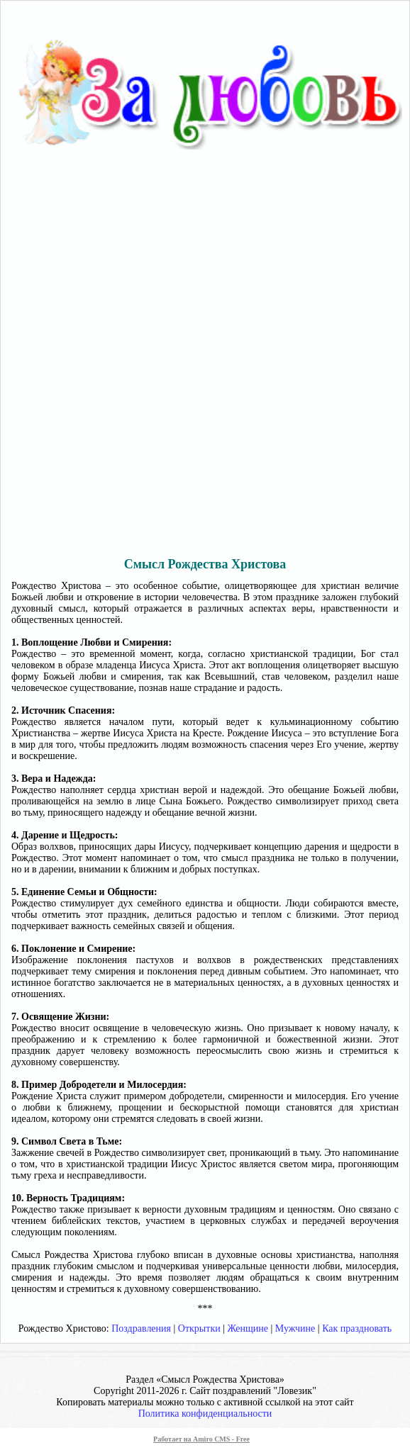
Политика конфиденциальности (205, 1413)
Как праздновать (357, 1328)
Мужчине (295, 1328)
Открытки (199, 1328)
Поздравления (141, 1328)
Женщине (248, 1328)
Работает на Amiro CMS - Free (201, 1439)
